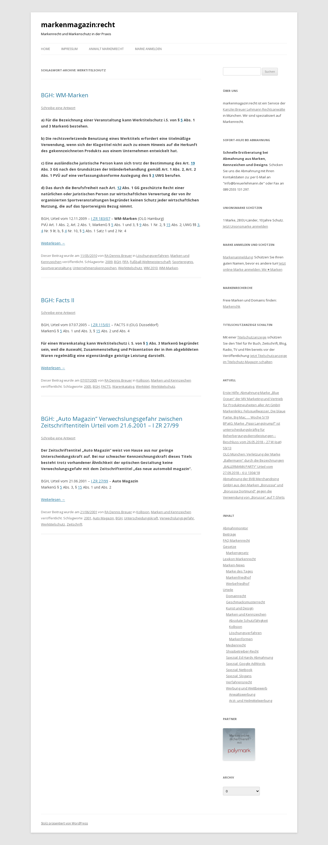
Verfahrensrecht (239, 682)
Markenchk (231, 306)
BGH (117, 261)
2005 (87, 386)
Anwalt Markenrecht (106, 49)
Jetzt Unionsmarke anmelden (245, 226)
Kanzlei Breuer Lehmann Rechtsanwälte (254, 109)
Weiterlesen (53, 243)
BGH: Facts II (57, 300)
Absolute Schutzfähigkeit (248, 620)
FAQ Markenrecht (236, 540)
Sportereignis (182, 261)
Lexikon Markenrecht (239, 559)
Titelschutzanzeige (251, 337)
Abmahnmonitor (235, 528)
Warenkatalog (123, 386)
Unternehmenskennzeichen (95, 268)
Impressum (69, 49)
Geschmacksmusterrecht (245, 602)
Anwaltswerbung (242, 694)
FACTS (106, 386)
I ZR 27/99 (99, 481)
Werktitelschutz (130, 268)
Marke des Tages (239, 571)
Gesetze (229, 546)
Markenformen (241, 639)
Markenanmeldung (238, 257)
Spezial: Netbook (239, 669)
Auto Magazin (103, 518)
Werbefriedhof (237, 583)
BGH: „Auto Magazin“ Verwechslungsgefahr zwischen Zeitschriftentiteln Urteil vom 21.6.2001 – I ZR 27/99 (111, 422)
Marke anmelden (148, 49)
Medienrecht (236, 645)
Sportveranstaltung (56, 268)
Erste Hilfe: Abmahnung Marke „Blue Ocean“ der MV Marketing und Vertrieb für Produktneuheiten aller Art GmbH (253, 398)
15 (168, 224)
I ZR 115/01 (100, 324)
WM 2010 (151, 268)
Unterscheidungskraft (141, 518)
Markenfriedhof (238, 577)
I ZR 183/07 (100, 218)
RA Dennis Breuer (118, 255)
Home (45, 49)
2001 (87, 518)
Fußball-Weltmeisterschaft (150, 261)
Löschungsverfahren (152, 255)
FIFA (125, 261)
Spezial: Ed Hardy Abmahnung (249, 657)
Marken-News (234, 565)
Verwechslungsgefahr (177, 518)
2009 (108, 261)
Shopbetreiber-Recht (242, 651)
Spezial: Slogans (239, 676)
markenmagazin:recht (78, 24)
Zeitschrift (74, 524)
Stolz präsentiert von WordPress (64, 823)
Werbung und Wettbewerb (246, 688)
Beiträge (229, 534)
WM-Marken (168, 268)
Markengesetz (237, 552)
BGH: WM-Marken (64, 95)
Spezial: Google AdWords (245, 663)
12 (119, 187)
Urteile (228, 589)
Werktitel (143, 386)
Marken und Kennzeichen (171, 380)
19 (193, 163)
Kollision (142, 380)
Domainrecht (236, 596)
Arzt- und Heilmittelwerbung (250, 700)
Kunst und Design (239, 608)
